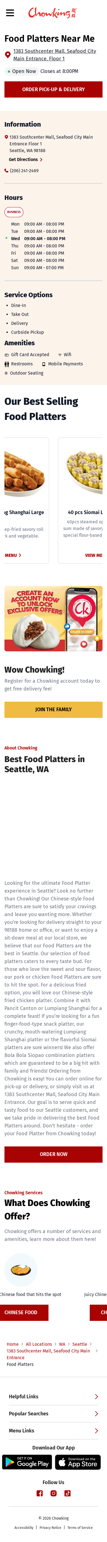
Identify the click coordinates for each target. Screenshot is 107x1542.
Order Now (53, 1154)
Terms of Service (80, 1528)
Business (14, 212)
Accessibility (23, 1528)
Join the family (53, 709)
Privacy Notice (50, 1528)
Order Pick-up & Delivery (53, 89)
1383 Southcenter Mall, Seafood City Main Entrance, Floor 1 (54, 55)
